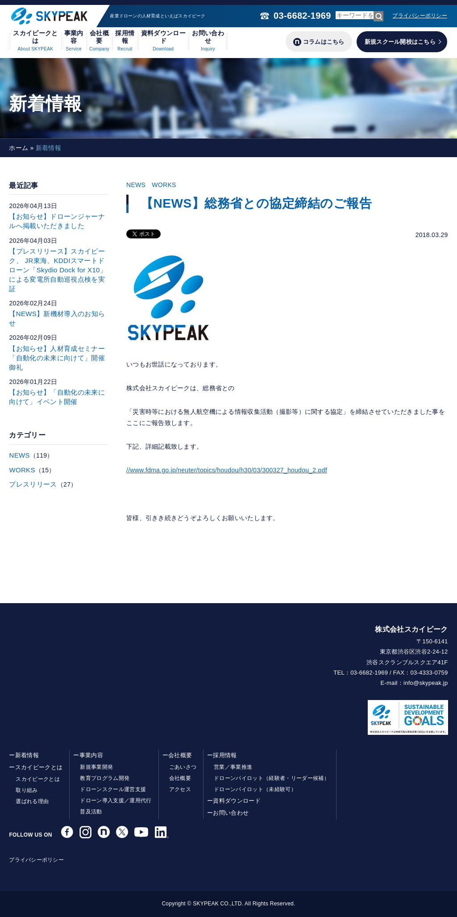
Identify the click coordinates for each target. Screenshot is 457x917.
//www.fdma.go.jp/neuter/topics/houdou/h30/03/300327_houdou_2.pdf (226, 470)
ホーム (18, 147)
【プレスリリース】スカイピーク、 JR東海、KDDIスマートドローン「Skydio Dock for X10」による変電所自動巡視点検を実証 (58, 269)
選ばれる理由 (32, 801)
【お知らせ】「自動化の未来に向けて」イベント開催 (56, 396)
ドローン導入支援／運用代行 (115, 800)
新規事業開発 (96, 767)
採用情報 (124, 40)
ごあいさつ (183, 767)
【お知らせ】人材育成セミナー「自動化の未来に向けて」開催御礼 (56, 358)
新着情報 (27, 755)
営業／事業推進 (233, 767)
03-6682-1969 (302, 16)
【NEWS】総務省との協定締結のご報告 (256, 203)
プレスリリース (33, 484)
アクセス (180, 789)
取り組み (26, 790)
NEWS (135, 184)
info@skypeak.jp (425, 682)
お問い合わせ (208, 40)
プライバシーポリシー (419, 16)
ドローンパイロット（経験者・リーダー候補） (271, 778)
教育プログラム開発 (104, 778)
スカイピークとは (35, 40)
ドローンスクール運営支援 (113, 789)
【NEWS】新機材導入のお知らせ (57, 318)
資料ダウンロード (163, 40)
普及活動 (91, 812)
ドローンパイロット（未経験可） (255, 789)
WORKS (164, 184)
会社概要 (99, 40)
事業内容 (73, 40)
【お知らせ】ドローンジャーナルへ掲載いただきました (56, 221)
